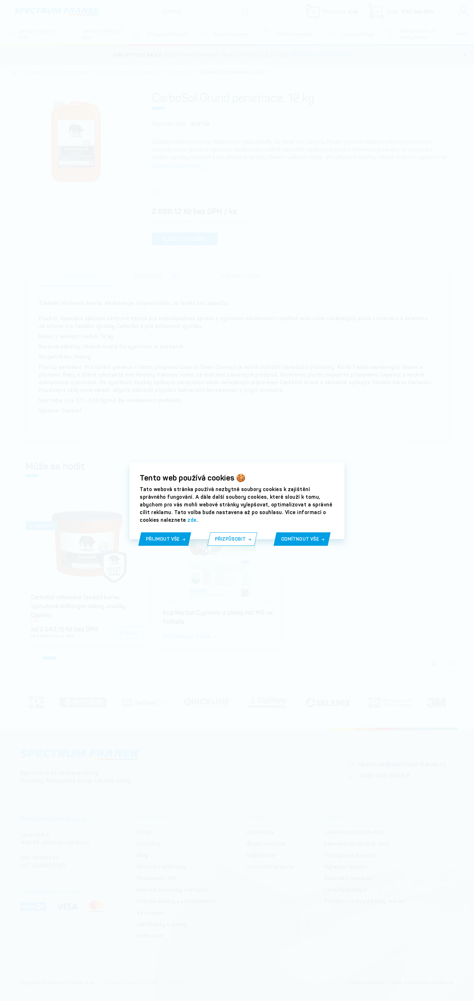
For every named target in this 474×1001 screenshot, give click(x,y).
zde (192, 520)
